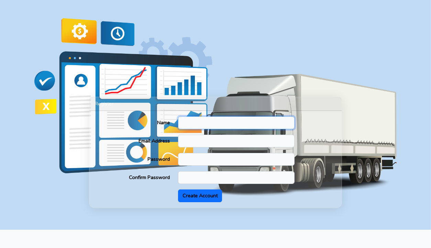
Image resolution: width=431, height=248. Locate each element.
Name (163, 122)
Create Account (200, 195)
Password (158, 159)
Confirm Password (149, 177)
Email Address (154, 140)
